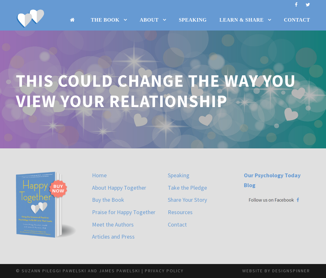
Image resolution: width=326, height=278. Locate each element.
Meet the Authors (113, 224)
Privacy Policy (164, 271)
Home (99, 175)
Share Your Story (187, 199)
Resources (180, 212)
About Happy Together (119, 187)
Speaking (193, 20)
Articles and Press (113, 236)
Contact (297, 20)
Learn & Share (241, 20)
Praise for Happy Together (123, 212)
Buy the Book (108, 199)
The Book (105, 20)
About (149, 20)
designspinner (291, 271)
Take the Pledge (187, 187)
